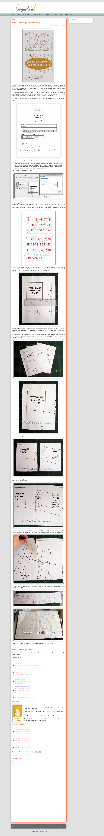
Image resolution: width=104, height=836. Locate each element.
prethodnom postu (48, 643)
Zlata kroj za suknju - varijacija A (22, 729)
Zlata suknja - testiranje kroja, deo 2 (23, 742)
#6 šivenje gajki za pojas (20, 672)
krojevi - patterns (30, 754)
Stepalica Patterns (38, 754)
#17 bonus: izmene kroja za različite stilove (25, 697)
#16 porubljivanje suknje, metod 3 (22, 695)
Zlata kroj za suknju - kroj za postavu (23, 736)
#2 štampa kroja (18, 663)
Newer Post (15, 826)
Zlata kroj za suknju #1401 (21, 727)
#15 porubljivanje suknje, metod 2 (22, 692)
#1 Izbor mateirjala (19, 661)
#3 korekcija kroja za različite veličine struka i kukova (27, 665)
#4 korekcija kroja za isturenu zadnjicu (23, 667)
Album (47, 14)
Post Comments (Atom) (41, 831)
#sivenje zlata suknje (20, 754)
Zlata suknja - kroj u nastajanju (22, 738)
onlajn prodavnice (52, 711)
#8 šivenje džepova (19, 677)
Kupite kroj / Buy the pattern (24, 14)
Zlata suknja (50, 754)
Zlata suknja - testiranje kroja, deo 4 (23, 747)
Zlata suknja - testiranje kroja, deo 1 (23, 740)
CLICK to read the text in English (57, 25)
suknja (45, 754)
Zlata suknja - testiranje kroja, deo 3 (23, 745)
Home (39, 826)
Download (54, 14)
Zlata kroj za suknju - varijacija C (22, 733)
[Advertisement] (38, 811)
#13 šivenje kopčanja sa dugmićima (23, 688)
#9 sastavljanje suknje (20, 679)
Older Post (62, 826)
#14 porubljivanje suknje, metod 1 (22, 690)
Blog (13, 14)
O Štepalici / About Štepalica (66, 14)
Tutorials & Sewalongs (38, 14)
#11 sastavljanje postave (20, 683)
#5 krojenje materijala (20, 670)
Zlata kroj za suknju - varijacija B (22, 731)
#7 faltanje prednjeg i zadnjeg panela (23, 674)
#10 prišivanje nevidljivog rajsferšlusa (23, 681)
